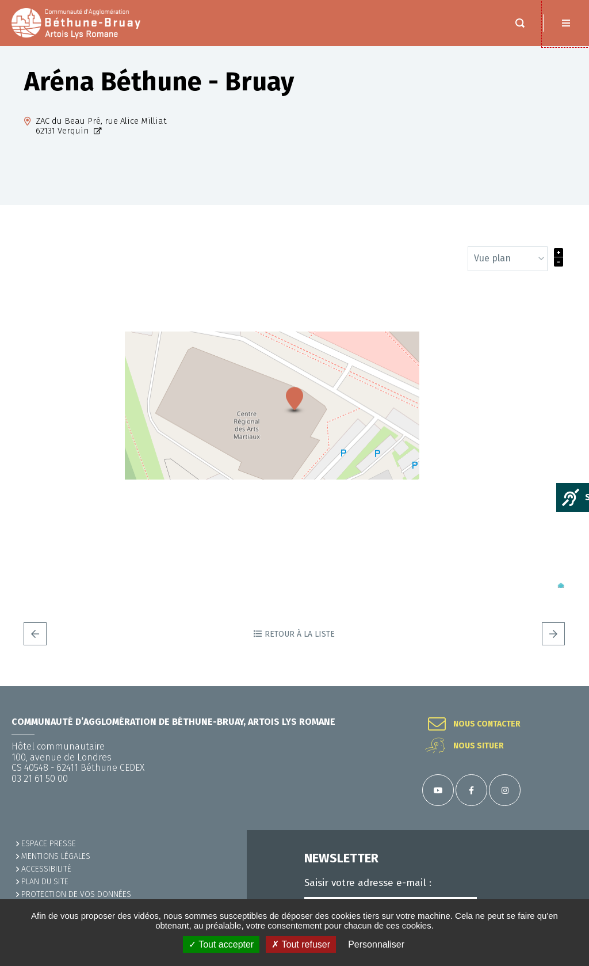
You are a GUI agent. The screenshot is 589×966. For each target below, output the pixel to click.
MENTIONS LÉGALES (55, 856)
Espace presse (48, 844)
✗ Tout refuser (300, 944)
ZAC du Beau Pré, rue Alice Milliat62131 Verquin (101, 137)
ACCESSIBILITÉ (46, 869)
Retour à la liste (300, 646)
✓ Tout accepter (221, 944)
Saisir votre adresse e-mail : (367, 883)
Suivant (553, 645)
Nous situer (478, 746)
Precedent (35, 645)
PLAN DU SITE (44, 882)
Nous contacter (487, 724)
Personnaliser (376, 944)
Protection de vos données (76, 894)
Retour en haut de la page (566, 686)
